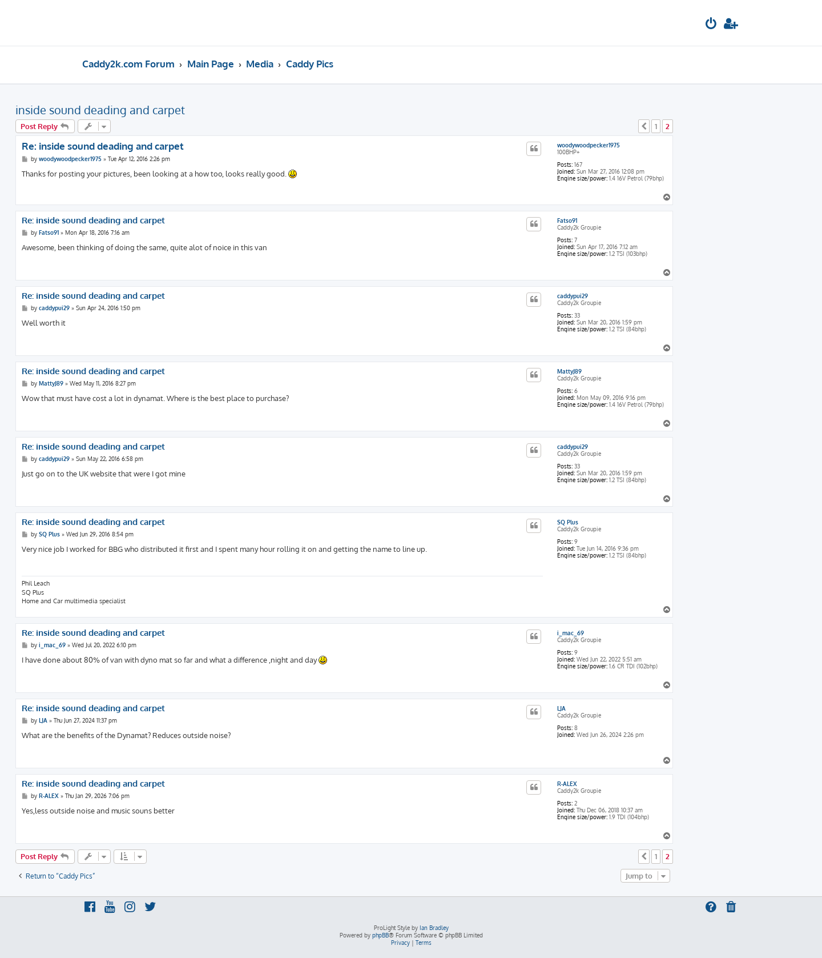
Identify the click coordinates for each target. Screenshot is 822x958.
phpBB (380, 935)
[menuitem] (711, 25)
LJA (561, 708)
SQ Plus (567, 522)
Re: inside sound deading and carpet (103, 146)
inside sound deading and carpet (100, 109)
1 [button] (656, 126)
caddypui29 (572, 295)
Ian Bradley (434, 927)
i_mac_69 (570, 633)
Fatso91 (567, 220)
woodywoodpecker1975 (588, 145)
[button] (644, 126)
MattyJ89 (569, 371)
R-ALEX (567, 783)
